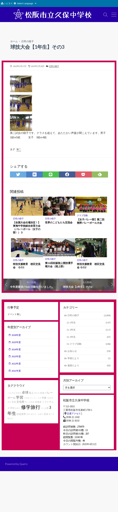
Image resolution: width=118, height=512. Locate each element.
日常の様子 (28, 41)
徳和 (28, 415)
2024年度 (16, 350)
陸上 (31, 393)
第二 (18, 149)
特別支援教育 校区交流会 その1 (26, 266)
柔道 (46, 415)
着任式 (37, 394)
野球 (12, 408)
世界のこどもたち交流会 (58, 222)
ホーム (14, 41)
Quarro (23, 466)
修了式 (51, 415)
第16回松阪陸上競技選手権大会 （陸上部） (59, 264)
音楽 (14, 402)
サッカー (33, 399)
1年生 (90, 323)
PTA (42, 409)
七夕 (9, 394)
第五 (9, 403)
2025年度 (16, 342)
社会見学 (21, 414)
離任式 (10, 419)
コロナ (50, 398)
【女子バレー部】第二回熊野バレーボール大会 (91, 221)
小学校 (26, 399)
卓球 (25, 393)
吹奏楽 (38, 402)
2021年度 (16, 371)
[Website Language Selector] (26, 3)
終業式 (18, 394)
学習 (19, 398)
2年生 (90, 330)
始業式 (18, 409)
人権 (46, 408)
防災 (13, 394)
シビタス (8, 3)
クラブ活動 (82, 215)
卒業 (44, 398)
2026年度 (16, 335)
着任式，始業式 (37, 415)
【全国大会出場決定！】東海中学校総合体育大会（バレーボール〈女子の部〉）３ (26, 227)
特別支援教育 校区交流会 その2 (91, 266)
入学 (39, 399)
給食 (42, 393)
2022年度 (16, 364)
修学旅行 (30, 408)
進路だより (89, 367)
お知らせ (89, 352)
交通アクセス (74, 414)
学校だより (89, 359)
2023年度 (16, 357)
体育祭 (32, 403)
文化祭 (20, 402)
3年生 (90, 338)
